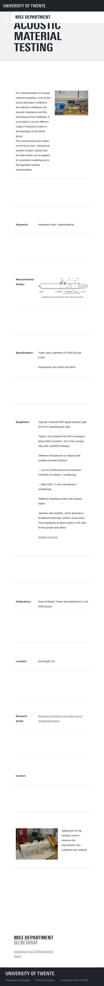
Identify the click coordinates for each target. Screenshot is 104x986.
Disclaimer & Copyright (18, 980)
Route (17, 956)
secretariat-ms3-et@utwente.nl (33, 951)
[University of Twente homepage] (25, 6)
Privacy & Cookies (45, 980)
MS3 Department (32, 17)
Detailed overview (48, 537)
